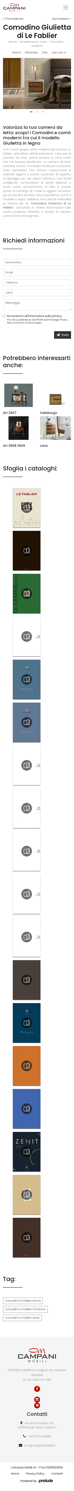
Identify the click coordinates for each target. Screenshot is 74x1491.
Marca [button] (16, 52)
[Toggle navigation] (65, 7)
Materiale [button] (31, 52)
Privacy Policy (35, 1474)
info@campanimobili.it (39, 1445)
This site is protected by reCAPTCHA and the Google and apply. (37, 321)
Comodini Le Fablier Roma (23, 1301)
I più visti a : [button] (59, 52)
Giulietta (37, 46)
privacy (57, 316)
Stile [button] (45, 52)
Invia (62, 335)
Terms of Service (26, 322)
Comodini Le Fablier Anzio (22, 1318)
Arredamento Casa (33, 42)
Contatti (57, 1474)
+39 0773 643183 (39, 1436)
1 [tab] (31, 112)
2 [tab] (37, 112)
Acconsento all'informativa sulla (34, 316)
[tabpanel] (37, 83)
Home (13, 42)
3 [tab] (43, 112)
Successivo (61, 18)
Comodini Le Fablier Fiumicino (25, 1309)
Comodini (56, 42)
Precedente (13, 18)
